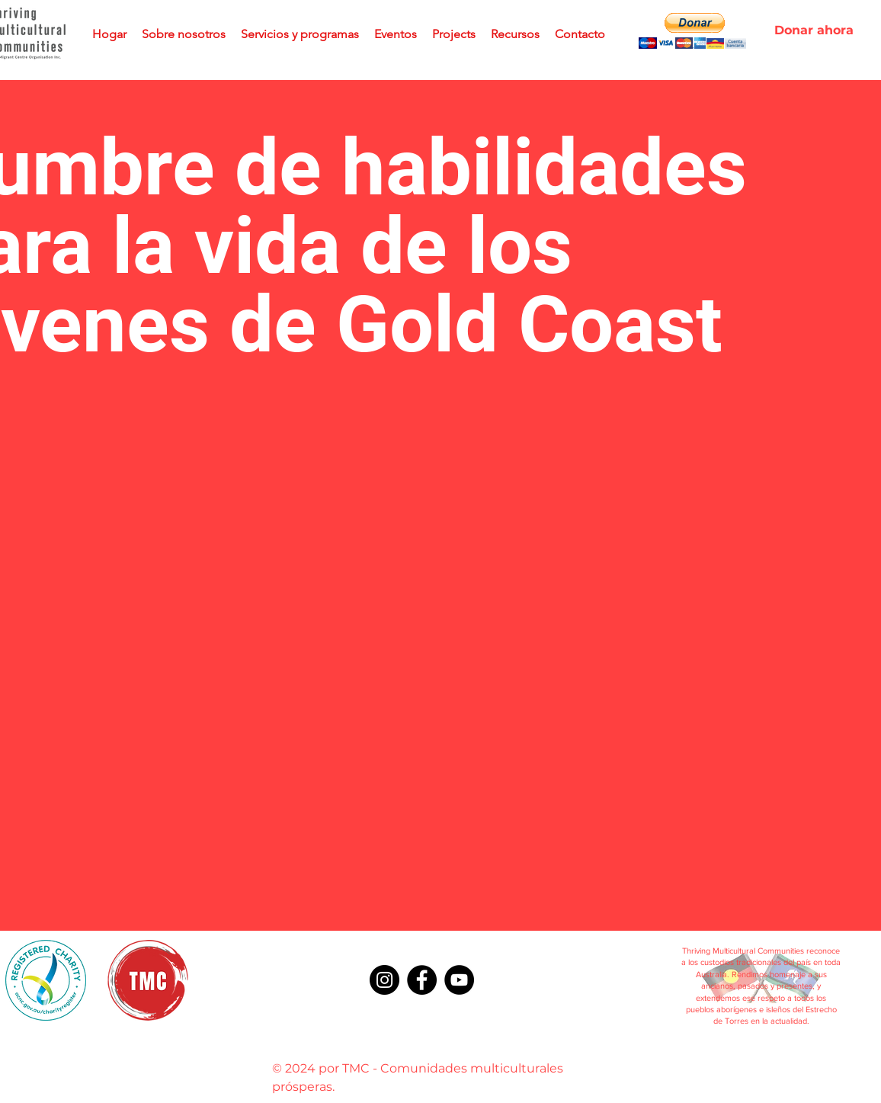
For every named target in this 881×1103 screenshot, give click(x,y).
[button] (692, 31)
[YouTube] (459, 980)
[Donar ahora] (814, 30)
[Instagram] (384, 980)
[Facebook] (422, 980)
